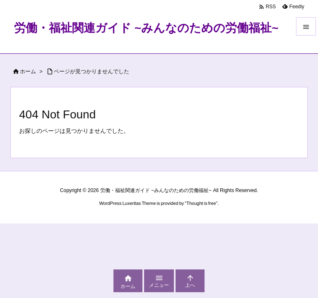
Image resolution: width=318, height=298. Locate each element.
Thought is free (201, 203)
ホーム (28, 71)
